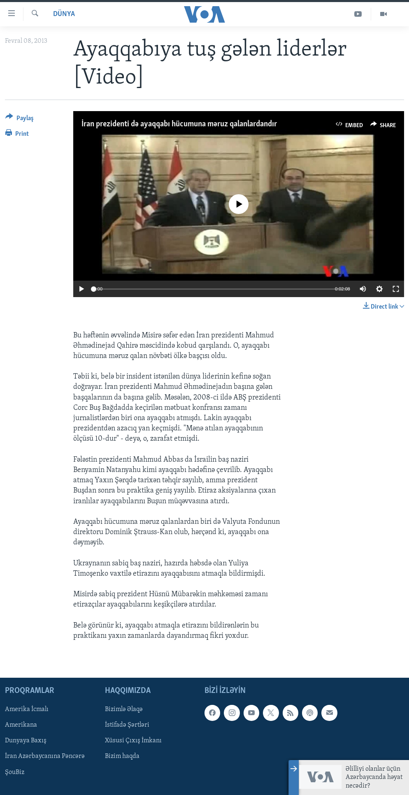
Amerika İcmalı (27, 710)
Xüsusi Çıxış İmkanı (133, 741)
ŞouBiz (14, 772)
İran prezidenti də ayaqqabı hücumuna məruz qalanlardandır (179, 124)
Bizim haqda (122, 756)
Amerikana (21, 725)
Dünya (64, 14)
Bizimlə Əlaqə (124, 710)
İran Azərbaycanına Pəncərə (45, 756)
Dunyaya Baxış (25, 741)
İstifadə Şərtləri (127, 725)
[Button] (19, 119)
